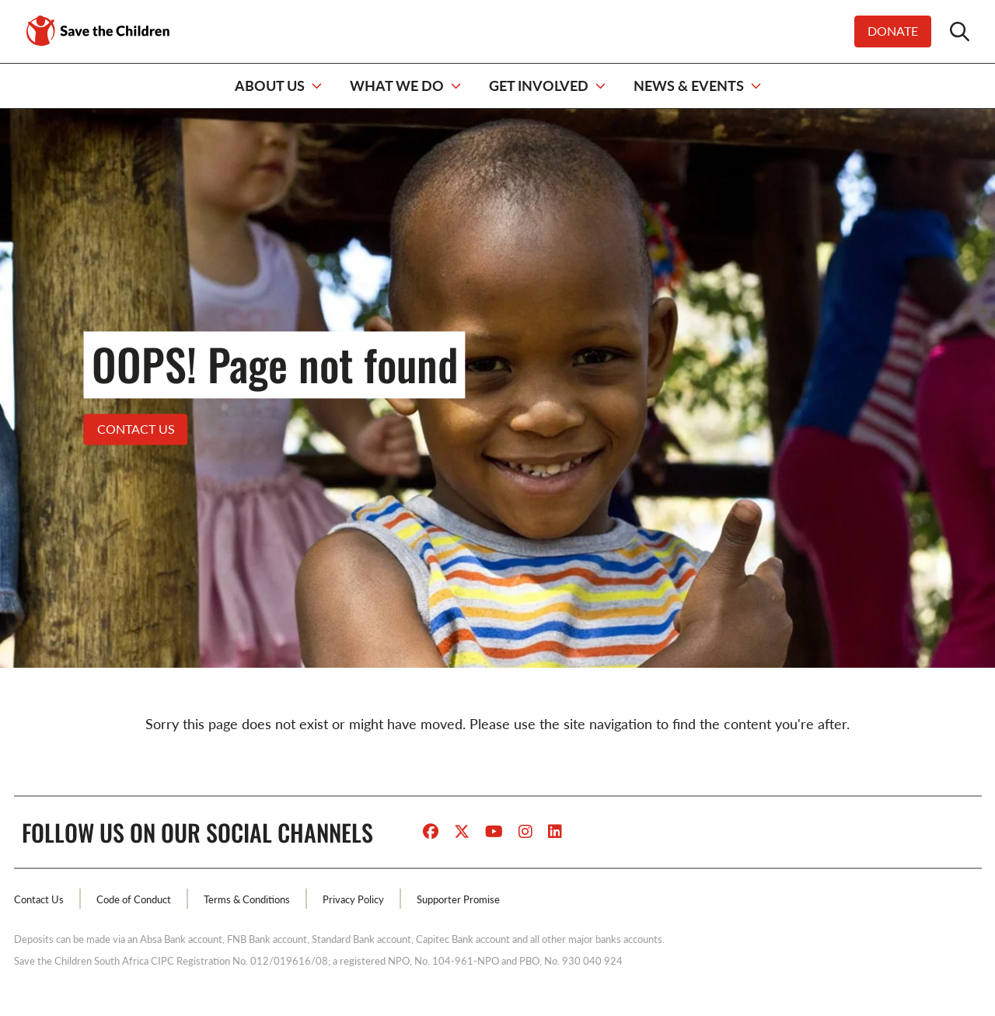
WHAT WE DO (397, 85)
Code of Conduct (133, 899)
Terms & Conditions (247, 899)
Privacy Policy (353, 899)
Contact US (136, 428)
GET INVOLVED (538, 85)
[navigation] (497, 86)
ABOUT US (270, 85)
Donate (893, 30)
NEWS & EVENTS (689, 85)
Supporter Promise (458, 899)
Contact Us (39, 899)
